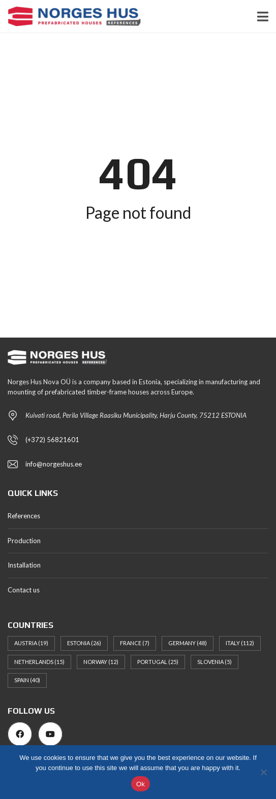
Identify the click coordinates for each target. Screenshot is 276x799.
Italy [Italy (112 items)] (240, 643)
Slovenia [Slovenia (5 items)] (214, 661)
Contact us (24, 590)
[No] (263, 772)
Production (24, 541)
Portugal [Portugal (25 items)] (157, 661)
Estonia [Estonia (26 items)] (84, 643)
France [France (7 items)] (134, 643)
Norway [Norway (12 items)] (100, 661)
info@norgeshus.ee (53, 464)
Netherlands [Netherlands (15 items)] (39, 661)
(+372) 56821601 (52, 440)
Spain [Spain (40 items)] (27, 680)
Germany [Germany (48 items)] (187, 643)
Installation (24, 565)
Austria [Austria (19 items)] (31, 643)
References (24, 516)
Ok (140, 784)
